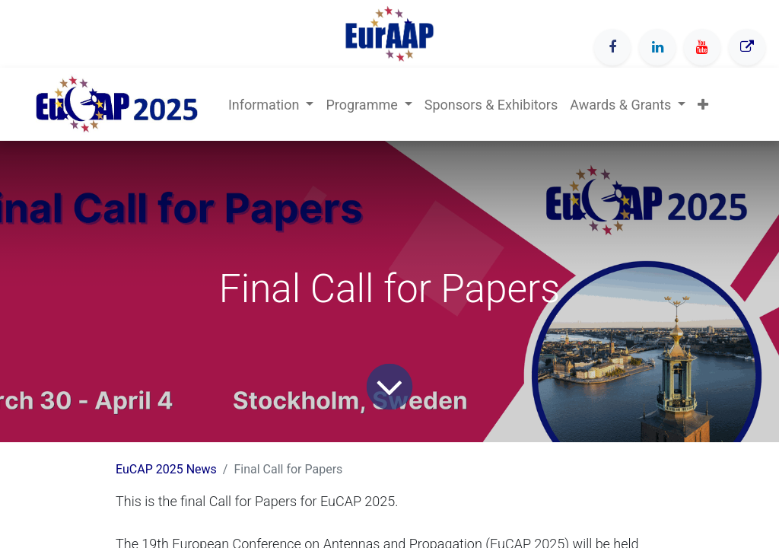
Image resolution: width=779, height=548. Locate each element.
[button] (703, 104)
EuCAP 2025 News (166, 469)
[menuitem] (491, 104)
